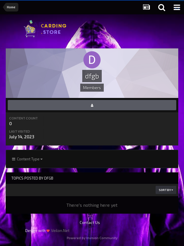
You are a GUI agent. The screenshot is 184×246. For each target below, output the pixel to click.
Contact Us (90, 222)
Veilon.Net (60, 230)
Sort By (166, 190)
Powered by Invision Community (92, 238)
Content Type (27, 159)
